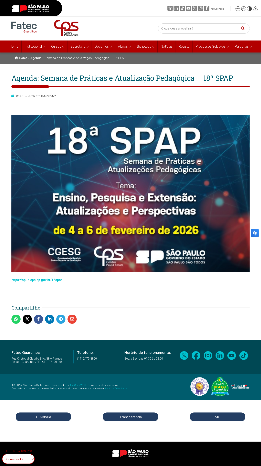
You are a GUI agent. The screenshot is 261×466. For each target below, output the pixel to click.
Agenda (36, 58)
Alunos (123, 46)
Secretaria (78, 46)
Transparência (130, 417)
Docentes (102, 46)
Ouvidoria (43, 417)
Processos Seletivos (211, 46)
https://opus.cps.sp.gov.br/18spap (37, 280)
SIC (217, 417)
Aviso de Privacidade (116, 388)
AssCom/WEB (78, 385)
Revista (184, 46)
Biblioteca (144, 46)
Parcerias (242, 46)
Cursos (56, 46)
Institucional (33, 46)
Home (14, 46)
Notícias (167, 46)
